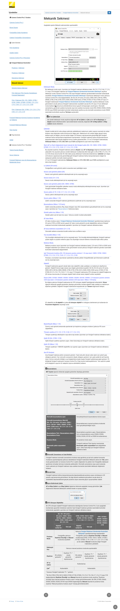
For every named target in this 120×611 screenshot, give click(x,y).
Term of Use (20, 601)
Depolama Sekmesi (18, 78)
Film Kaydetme (14, 48)
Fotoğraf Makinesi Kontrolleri (70, 12)
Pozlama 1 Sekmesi (18, 68)
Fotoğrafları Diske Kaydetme (19, 33)
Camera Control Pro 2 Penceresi (20, 58)
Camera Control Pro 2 (16, 22)
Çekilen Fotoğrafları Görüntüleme (20, 38)
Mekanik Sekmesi (17, 83)
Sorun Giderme (14, 155)
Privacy (12, 601)
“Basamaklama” (63, 209)
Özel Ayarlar (13, 130)
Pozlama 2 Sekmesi (18, 73)
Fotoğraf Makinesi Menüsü (18, 125)
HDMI (11, 140)
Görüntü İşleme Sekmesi (19, 88)
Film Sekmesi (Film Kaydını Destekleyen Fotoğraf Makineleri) (24, 94)
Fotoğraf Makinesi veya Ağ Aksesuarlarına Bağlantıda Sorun (23, 161)
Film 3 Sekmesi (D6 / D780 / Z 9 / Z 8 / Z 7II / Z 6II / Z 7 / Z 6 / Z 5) (26, 111)
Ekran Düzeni (14, 27)
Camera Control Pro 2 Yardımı (20, 17)
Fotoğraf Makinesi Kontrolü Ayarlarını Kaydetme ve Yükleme (25, 119)
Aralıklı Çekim (14, 53)
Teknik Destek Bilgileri (17, 150)
